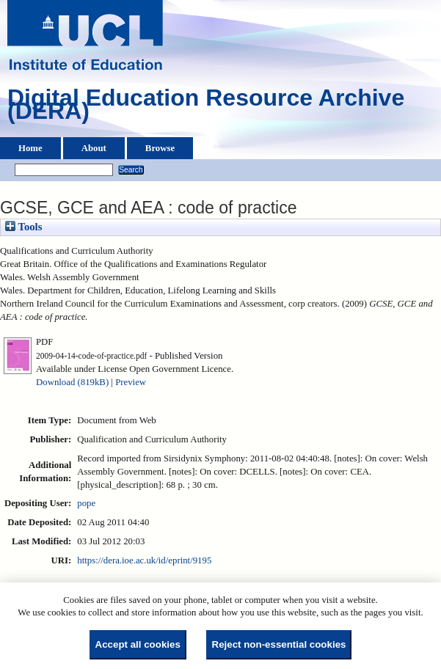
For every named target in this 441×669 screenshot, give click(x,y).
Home (30, 148)
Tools (23, 227)
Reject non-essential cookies (279, 644)
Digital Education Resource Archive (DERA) (205, 108)
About (93, 148)
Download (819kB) (72, 382)
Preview (130, 382)
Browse (160, 148)
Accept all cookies (138, 644)
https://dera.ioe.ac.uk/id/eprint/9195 (144, 560)
